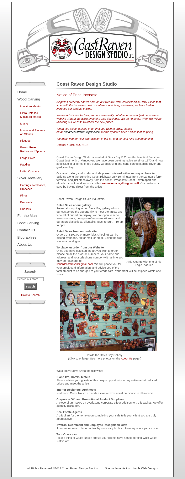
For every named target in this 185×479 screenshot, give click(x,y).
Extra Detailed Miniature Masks (30, 114)
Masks (24, 123)
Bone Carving (28, 223)
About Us (24, 244)
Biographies (26, 237)
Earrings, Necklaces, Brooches (33, 187)
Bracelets (26, 202)
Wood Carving (28, 99)
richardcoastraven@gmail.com (74, 264)
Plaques (25, 140)
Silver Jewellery (29, 178)
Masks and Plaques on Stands (32, 132)
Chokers (25, 209)
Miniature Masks (30, 106)
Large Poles (27, 158)
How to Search (30, 295)
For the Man (27, 216)
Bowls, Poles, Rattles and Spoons (32, 149)
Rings (23, 195)
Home (22, 92)
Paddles (25, 164)
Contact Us (26, 230)
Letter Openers (29, 171)
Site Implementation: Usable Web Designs (131, 468)
